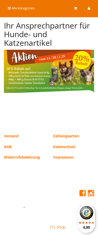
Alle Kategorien (21, 8)
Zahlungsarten (66, 135)
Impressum (63, 157)
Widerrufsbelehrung (22, 157)
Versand (11, 135)
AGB (7, 146)
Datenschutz (64, 146)
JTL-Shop (58, 226)
